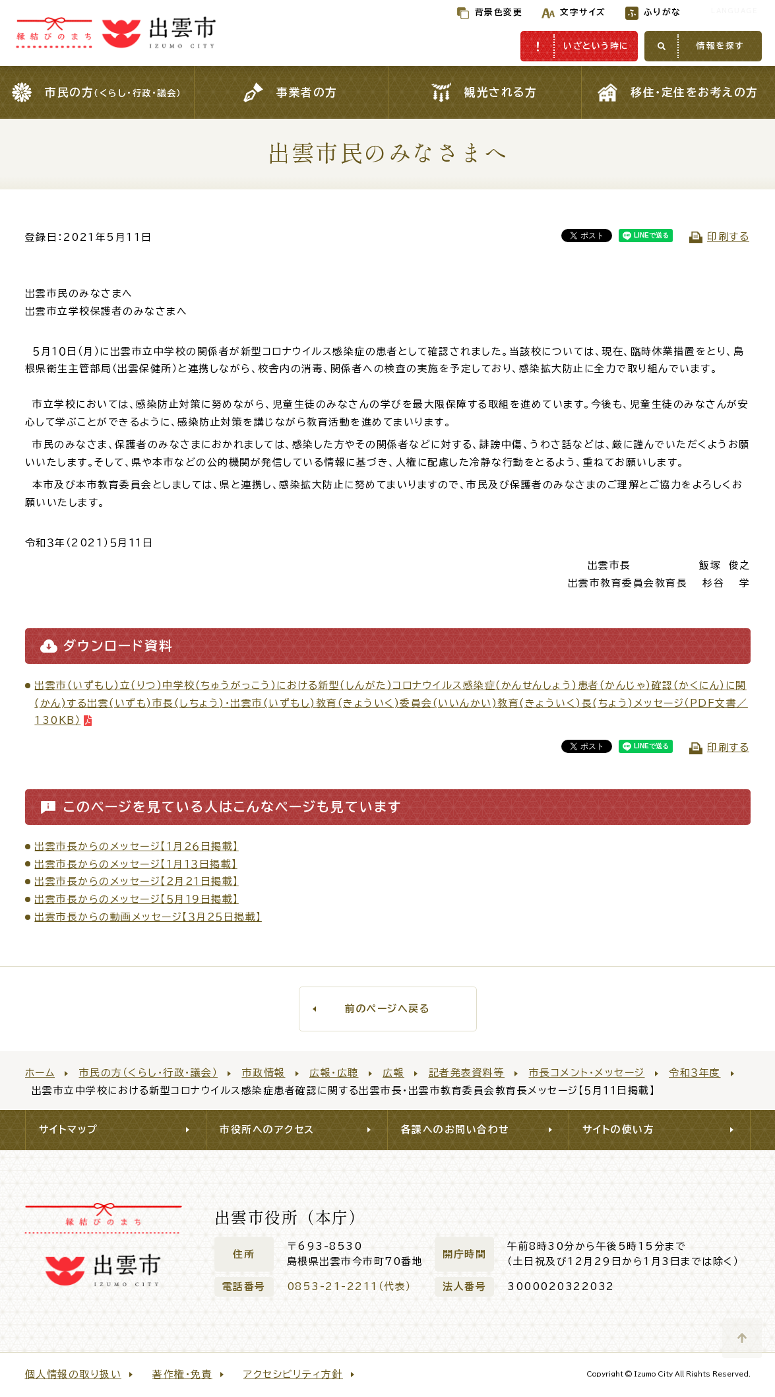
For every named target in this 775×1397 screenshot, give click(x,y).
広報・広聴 (334, 1073)
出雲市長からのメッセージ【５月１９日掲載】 (136, 899)
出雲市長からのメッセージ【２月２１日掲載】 (136, 881)
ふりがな (635, 12)
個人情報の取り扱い (73, 1374)
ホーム (40, 1073)
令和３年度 (695, 1073)
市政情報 (264, 1073)
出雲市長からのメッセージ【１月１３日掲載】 (135, 864)
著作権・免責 (182, 1374)
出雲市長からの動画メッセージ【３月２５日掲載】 (148, 917)
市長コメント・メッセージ (587, 1073)
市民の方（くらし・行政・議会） (148, 1073)
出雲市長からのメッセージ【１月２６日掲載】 (136, 846)
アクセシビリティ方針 (293, 1374)
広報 (393, 1073)
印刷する (728, 237)
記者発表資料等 (467, 1073)
